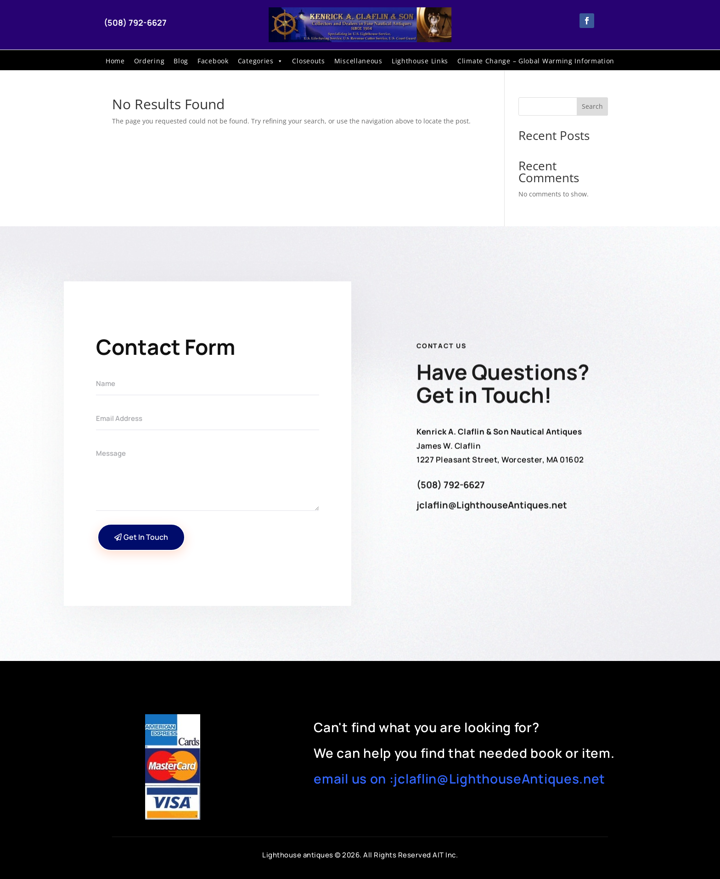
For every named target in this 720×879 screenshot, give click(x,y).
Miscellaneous (358, 60)
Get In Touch (146, 537)
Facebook (213, 60)
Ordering (149, 60)
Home (115, 60)
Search (592, 106)
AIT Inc (444, 855)
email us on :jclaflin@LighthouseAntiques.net (459, 778)
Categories (260, 61)
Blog (181, 60)
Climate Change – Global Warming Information (535, 60)
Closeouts (308, 60)
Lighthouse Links (420, 60)
